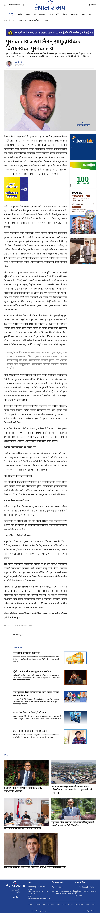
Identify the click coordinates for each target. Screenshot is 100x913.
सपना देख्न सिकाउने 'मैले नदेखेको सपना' (30, 713)
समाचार (28, 14)
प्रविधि (84, 14)
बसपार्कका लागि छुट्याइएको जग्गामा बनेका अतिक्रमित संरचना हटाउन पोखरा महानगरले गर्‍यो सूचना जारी (72, 789)
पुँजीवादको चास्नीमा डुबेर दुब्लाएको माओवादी (32, 671)
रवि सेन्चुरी (18, 62)
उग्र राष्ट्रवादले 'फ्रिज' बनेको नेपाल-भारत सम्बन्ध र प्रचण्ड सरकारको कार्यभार (36, 694)
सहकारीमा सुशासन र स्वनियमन (26, 653)
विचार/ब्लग (42, 14)
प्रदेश (90, 14)
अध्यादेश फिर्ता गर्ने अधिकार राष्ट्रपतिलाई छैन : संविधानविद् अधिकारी (23, 789)
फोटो (57, 14)
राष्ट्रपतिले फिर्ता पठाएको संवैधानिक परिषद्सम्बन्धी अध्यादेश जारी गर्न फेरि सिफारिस (72, 824)
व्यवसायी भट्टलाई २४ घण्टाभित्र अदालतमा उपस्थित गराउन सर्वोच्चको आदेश (35, 867)
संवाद (51, 14)
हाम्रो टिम (15, 897)
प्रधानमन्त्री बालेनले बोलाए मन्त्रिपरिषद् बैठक (22, 828)
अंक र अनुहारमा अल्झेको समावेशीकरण (30, 731)
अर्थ (35, 14)
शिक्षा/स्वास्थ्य (75, 14)
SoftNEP (92, 911)
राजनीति (20, 14)
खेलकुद (65, 14)
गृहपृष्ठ (5, 20)
